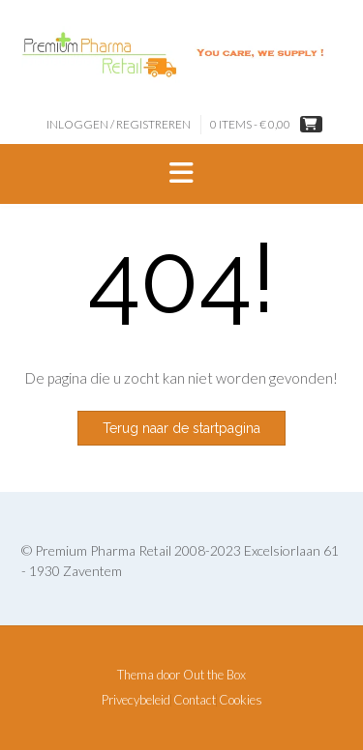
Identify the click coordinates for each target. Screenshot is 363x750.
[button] (181, 174)
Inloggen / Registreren (118, 124)
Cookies (240, 700)
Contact (194, 700)
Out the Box (214, 674)
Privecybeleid (136, 700)
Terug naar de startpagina (181, 428)
